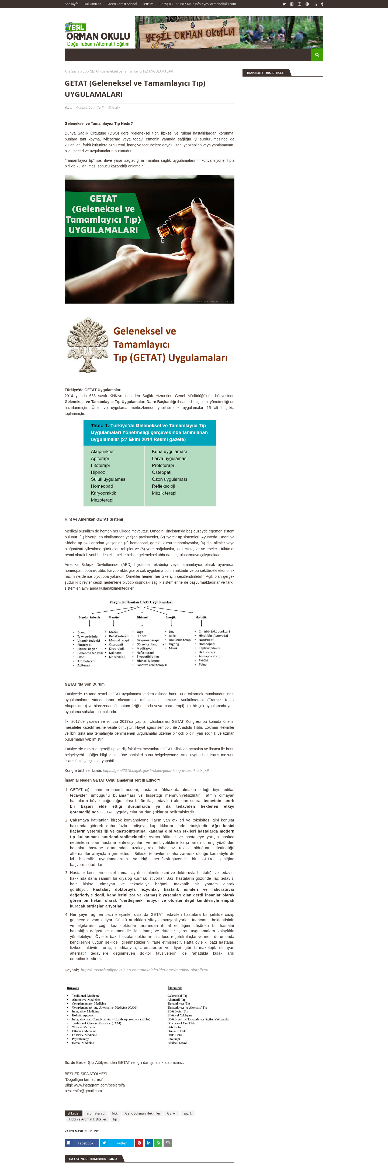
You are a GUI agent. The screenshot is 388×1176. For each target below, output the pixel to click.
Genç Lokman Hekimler (142, 1113)
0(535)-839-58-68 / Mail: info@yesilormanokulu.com (197, 4)
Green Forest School (122, 4)
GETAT (172, 1113)
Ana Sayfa (72, 71)
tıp (85, 71)
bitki (115, 1113)
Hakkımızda (92, 4)
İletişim (148, 4)
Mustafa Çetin (85, 107)
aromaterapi (95, 1113)
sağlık (187, 1113)
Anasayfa (71, 4)
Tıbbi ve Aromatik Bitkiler (87, 1119)
